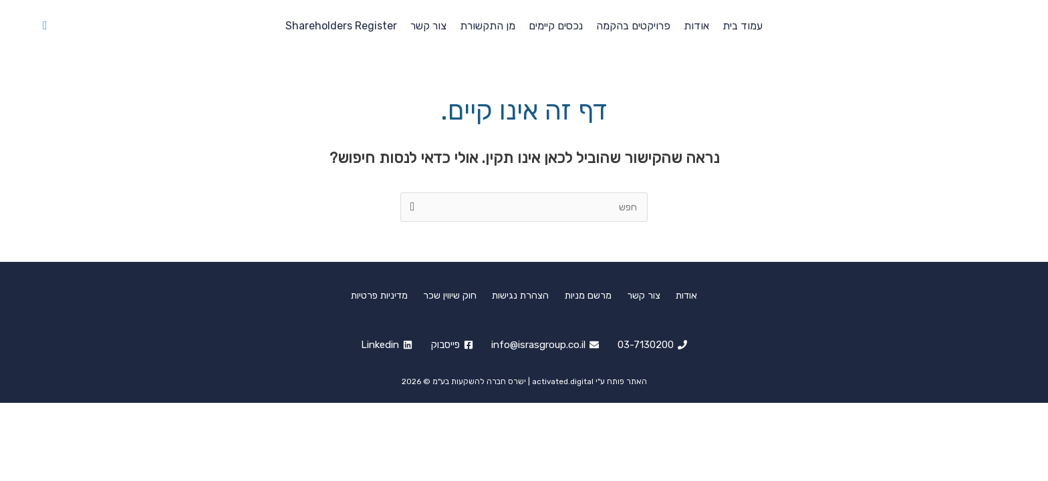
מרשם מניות (586, 295)
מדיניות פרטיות (392, 295)
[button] (45, 26)
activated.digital (563, 381)
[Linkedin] (385, 345)
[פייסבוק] (451, 345)
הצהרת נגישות (524, 295)
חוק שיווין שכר (458, 295)
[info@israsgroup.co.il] (546, 345)
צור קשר (637, 295)
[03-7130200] (653, 345)
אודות (675, 295)
